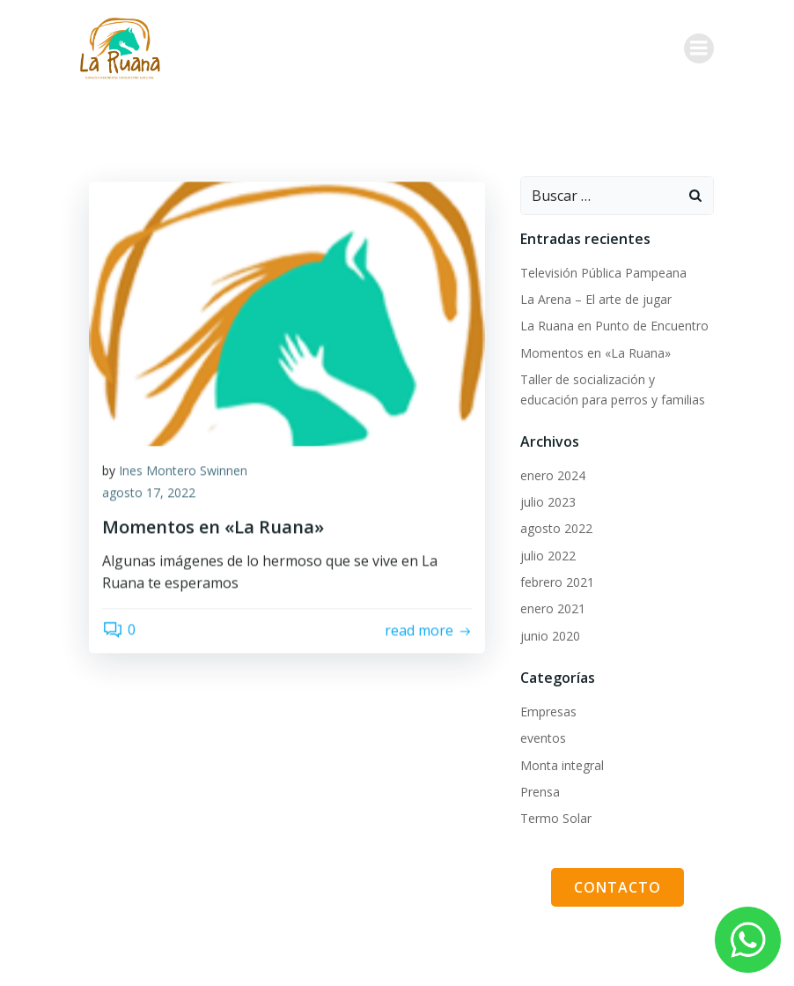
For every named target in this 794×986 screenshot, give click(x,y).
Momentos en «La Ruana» (595, 353)
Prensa (540, 791)
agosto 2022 (556, 528)
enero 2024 (552, 475)
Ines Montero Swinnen (183, 549)
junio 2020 (550, 635)
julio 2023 (548, 501)
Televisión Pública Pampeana (603, 272)
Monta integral (562, 765)
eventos (543, 738)
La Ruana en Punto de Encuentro (614, 325)
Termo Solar (556, 818)
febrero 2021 (557, 582)
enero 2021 (552, 608)
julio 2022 (548, 555)
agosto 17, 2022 (148, 571)
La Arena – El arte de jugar (596, 299)
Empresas (548, 711)
